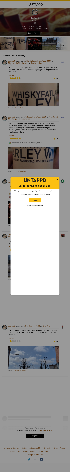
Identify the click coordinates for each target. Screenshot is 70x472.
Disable (35, 200)
